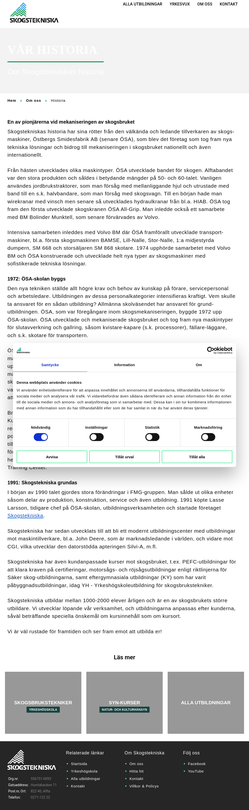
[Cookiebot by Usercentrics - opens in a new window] (210, 350)
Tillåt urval (124, 457)
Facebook (197, 764)
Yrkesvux (180, 4)
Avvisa (52, 457)
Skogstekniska (25, 515)
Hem (11, 100)
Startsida (79, 764)
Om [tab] (199, 364)
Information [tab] (124, 364)
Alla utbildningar (142, 4)
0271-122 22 (40, 797)
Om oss (205, 4)
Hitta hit (136, 771)
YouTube (196, 771)
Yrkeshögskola (84, 771)
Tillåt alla (197, 457)
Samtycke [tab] (50, 364)
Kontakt (229, 4)
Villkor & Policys (144, 786)
